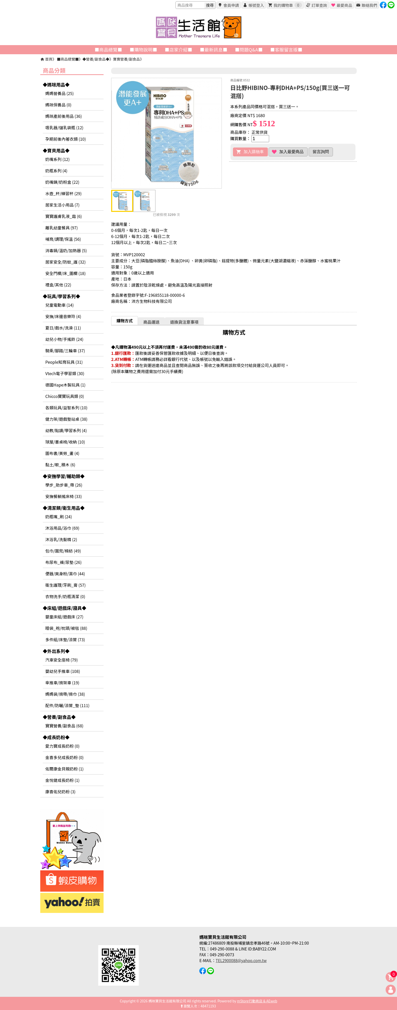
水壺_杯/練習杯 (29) (63, 193)
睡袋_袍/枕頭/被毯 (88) (66, 628)
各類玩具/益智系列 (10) (66, 408)
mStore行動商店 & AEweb (257, 1000)
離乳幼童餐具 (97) (61, 228)
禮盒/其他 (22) (58, 285)
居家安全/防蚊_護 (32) (65, 262)
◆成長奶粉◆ (56, 737)
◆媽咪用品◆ (56, 84)
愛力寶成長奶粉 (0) (62, 746)
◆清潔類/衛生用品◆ (64, 508)
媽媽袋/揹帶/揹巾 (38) (65, 694)
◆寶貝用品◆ (56, 150)
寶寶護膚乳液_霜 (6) (63, 216)
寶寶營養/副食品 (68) (64, 726)
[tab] (124, 320)
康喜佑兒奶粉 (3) (60, 791)
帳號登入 (256, 5)
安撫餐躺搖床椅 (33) (63, 496)
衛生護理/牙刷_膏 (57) (65, 585)
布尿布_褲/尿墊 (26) (63, 562)
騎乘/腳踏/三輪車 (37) (65, 350)
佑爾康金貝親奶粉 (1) (64, 769)
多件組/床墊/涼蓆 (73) (65, 639)
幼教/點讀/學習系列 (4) (66, 430)
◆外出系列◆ (56, 651)
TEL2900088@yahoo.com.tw (241, 960)
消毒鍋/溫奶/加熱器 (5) (66, 250)
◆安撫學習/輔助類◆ (64, 476)
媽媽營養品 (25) (59, 93)
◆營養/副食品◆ (95, 59)
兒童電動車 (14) (59, 305)
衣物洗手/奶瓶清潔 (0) (65, 596)
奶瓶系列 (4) (56, 171)
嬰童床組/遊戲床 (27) (64, 617)
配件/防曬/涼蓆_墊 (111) (67, 705)
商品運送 (151, 322)
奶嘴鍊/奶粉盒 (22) (62, 182)
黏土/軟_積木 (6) (60, 465)
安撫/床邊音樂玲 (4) (63, 316)
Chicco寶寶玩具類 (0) (64, 396)
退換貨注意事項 (184, 322)
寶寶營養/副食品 (126, 59)
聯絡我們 (369, 5)
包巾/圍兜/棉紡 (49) (63, 551)
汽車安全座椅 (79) (61, 660)
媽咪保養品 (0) (58, 105)
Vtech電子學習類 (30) (64, 373)
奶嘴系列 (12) (57, 159)
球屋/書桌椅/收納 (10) (65, 442)
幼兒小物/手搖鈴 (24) (64, 339)
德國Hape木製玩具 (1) (65, 385)
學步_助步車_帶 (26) (63, 485)
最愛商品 (344, 5)
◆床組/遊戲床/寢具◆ (64, 608)
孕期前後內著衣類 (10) (65, 139)
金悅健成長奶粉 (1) (62, 780)
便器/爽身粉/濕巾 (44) (65, 574)
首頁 (48, 59)
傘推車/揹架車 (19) (62, 683)
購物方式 (124, 321)
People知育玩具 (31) (64, 362)
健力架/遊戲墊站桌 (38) (66, 419)
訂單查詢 (319, 5)
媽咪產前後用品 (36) (63, 116)
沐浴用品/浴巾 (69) (62, 528)
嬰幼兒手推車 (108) (62, 671)
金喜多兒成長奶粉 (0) (64, 757)
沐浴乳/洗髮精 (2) (61, 539)
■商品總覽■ (68, 59)
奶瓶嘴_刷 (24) (58, 516)
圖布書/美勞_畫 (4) (62, 453)
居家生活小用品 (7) (62, 205)
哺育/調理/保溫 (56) (63, 239)
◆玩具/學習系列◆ (61, 296)
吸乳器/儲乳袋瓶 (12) (64, 127)
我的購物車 (287, 5)
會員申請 (231, 5)
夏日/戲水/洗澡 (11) (63, 328)
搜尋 (210, 5)
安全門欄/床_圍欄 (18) (65, 273)
